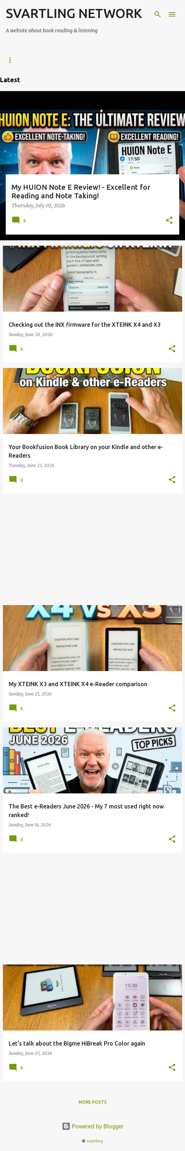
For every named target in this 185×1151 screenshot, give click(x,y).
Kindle (95, 60)
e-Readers (18, 60)
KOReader (59, 60)
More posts (93, 1102)
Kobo (125, 60)
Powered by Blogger (93, 1126)
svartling (95, 1141)
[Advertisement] (92, 549)
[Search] (157, 14)
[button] (169, 221)
